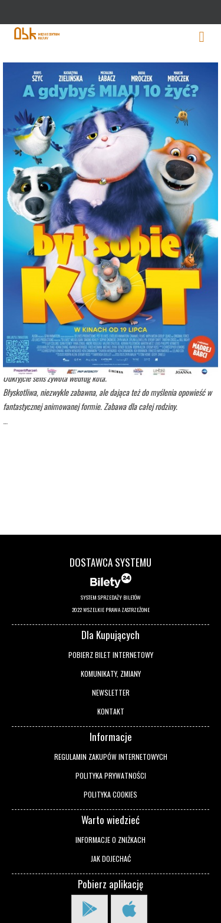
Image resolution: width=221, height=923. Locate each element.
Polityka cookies (110, 794)
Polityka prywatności (110, 775)
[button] (26, 859)
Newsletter (111, 692)
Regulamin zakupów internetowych (110, 757)
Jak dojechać (111, 858)
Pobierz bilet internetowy (110, 655)
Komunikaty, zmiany (111, 674)
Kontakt (110, 711)
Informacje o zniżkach (110, 840)
